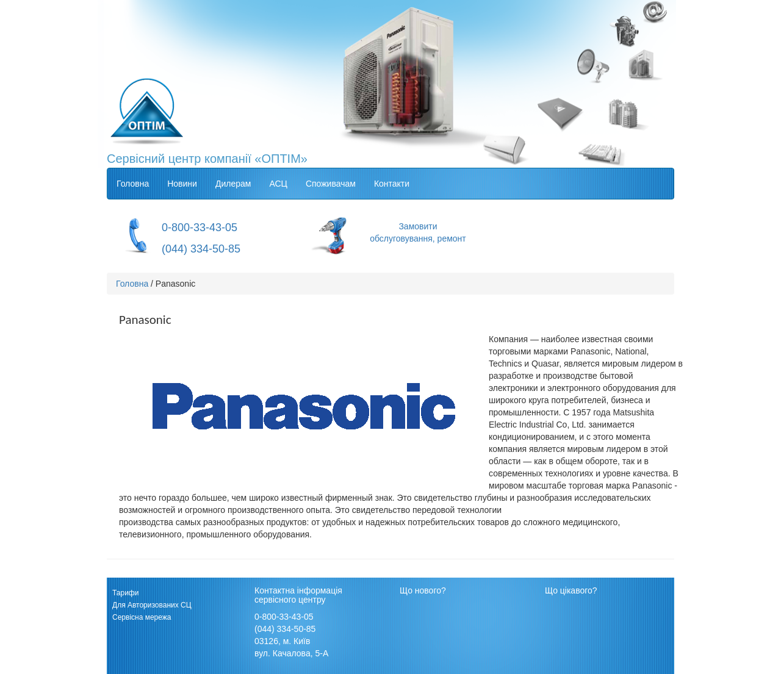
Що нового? (423, 590)
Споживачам (331, 183)
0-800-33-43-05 (199, 227)
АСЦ (278, 183)
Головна (133, 183)
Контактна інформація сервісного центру (298, 595)
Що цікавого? (571, 590)
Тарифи (125, 593)
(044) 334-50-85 (201, 249)
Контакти (391, 183)
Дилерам (233, 183)
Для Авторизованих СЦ (152, 605)
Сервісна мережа (141, 617)
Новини (182, 183)
